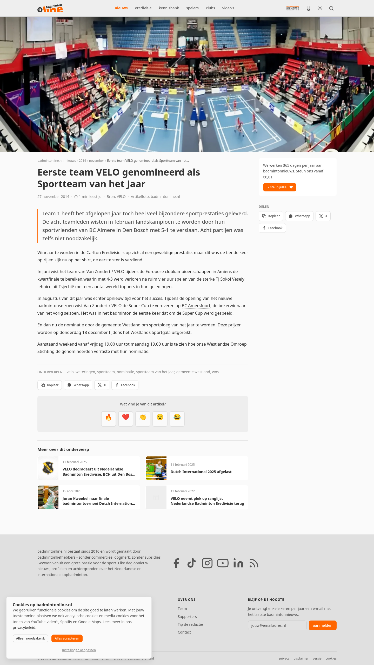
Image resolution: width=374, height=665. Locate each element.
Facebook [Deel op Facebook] (125, 385)
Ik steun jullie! (279, 187)
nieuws (121, 7)
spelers (192, 7)
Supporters (187, 616)
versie (317, 658)
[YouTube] (223, 563)
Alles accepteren (67, 638)
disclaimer (301, 658)
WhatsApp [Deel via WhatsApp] (78, 385)
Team (182, 608)
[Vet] (108, 419)
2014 (82, 160)
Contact (184, 632)
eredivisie (143, 7)
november (96, 160)
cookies (331, 658)
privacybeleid (24, 627)
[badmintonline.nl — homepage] (50, 8)
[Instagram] (207, 563)
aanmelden (322, 625)
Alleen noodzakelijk (30, 638)
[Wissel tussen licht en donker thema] (320, 8)
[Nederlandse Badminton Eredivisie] (292, 8)
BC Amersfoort (196, 305)
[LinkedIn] (238, 563)
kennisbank (169, 7)
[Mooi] (125, 419)
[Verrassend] (160, 419)
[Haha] (177, 419)
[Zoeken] (331, 8)
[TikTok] (191, 563)
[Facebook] (176, 563)
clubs (210, 7)
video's (228, 7)
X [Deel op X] (102, 385)
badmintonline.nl (49, 160)
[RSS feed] (254, 563)
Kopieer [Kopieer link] (49, 385)
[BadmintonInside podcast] (308, 8)
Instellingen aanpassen (79, 650)
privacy (284, 658)
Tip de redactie (190, 624)
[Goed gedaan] (142, 419)
